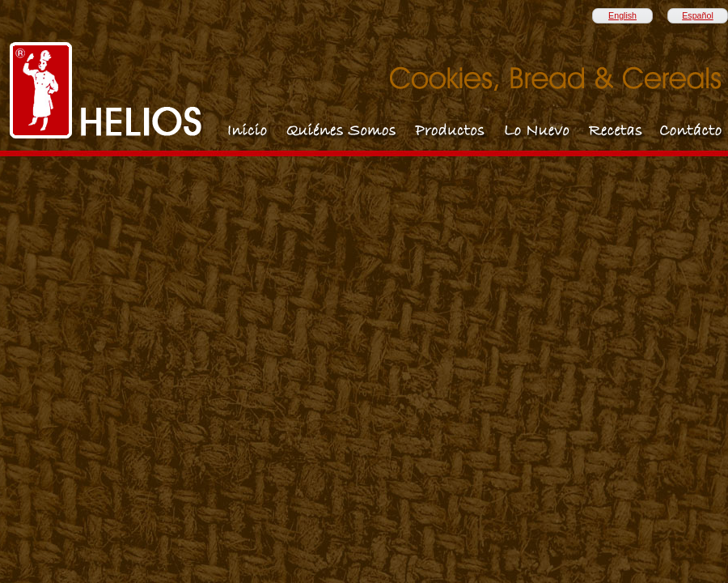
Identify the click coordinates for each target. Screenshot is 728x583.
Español (697, 15)
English (622, 15)
